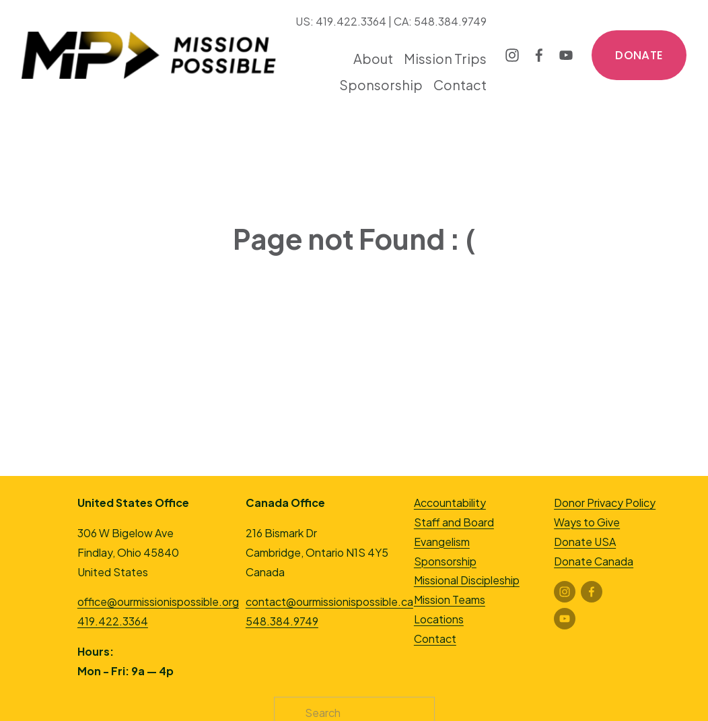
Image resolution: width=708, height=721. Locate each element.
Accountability (450, 502)
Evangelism (442, 542)
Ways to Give (587, 522)
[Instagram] (512, 55)
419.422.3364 (112, 621)
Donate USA (585, 542)
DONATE (639, 55)
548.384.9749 (282, 621)
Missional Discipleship (467, 580)
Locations (439, 619)
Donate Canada (593, 561)
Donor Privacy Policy (605, 502)
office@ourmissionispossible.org (158, 601)
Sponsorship (445, 561)
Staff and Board (454, 522)
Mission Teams (449, 599)
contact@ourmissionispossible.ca (329, 601)
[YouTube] (566, 55)
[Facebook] (539, 55)
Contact (460, 84)
